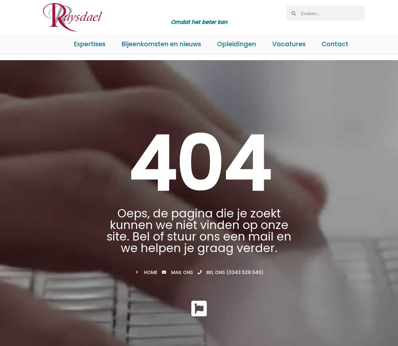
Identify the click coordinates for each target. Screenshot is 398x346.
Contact (335, 44)
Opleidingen (236, 44)
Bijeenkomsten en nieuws (161, 44)
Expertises (89, 44)
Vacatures (289, 44)
